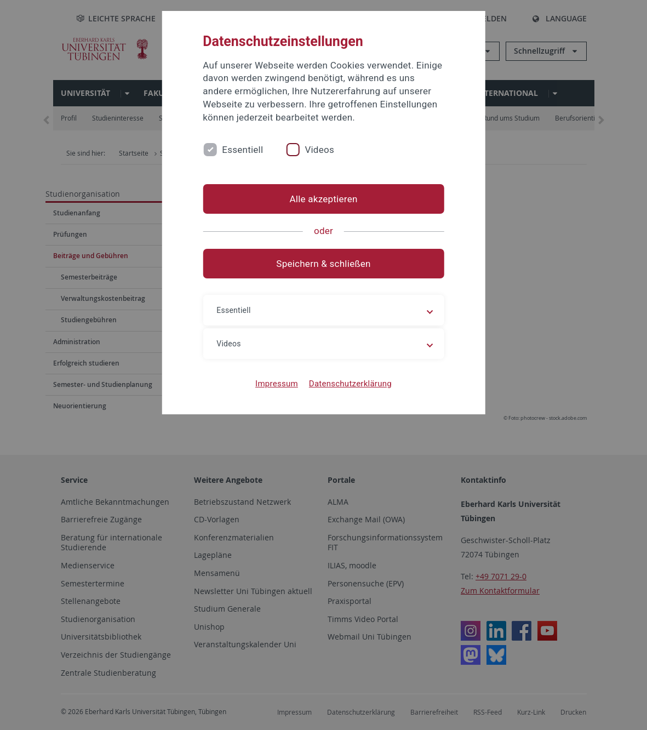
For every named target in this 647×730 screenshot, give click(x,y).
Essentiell (242, 149)
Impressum (276, 384)
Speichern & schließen (323, 263)
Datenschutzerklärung (350, 384)
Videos (319, 149)
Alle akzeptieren (323, 198)
